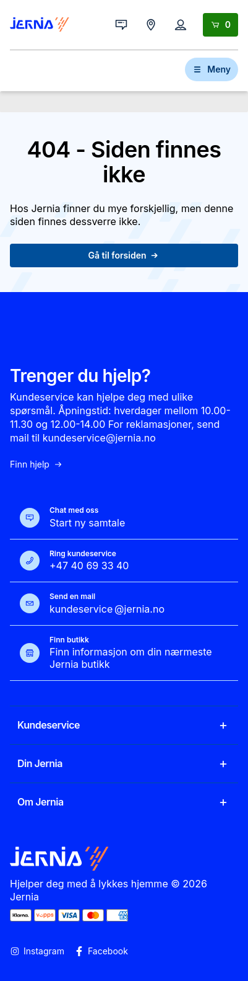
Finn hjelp (36, 464)
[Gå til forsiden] (39, 25)
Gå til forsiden (124, 255)
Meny (211, 69)
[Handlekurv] (220, 25)
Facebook (101, 951)
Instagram (37, 951)
